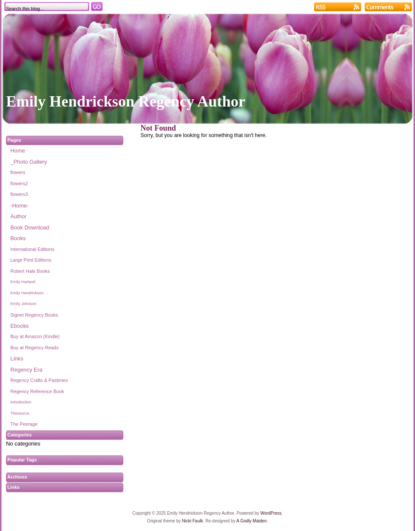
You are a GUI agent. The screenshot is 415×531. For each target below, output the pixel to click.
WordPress (270, 513)
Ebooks (19, 326)
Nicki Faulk (192, 521)
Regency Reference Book (37, 391)
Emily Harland (22, 282)
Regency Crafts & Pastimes (39, 380)
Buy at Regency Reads (34, 347)
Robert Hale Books (30, 271)
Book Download (29, 227)
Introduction (20, 402)
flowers (17, 172)
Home (17, 150)
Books (18, 238)
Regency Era (26, 369)
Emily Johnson (23, 304)
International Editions (32, 249)
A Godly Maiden (251, 521)
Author (18, 216)
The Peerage (23, 424)
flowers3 (19, 194)
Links (16, 358)
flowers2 (19, 183)
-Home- (19, 205)
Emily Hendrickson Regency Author (125, 101)
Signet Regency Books (34, 314)
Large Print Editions (31, 259)
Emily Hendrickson (26, 293)
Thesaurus (19, 413)
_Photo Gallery (28, 162)
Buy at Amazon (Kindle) (35, 336)
